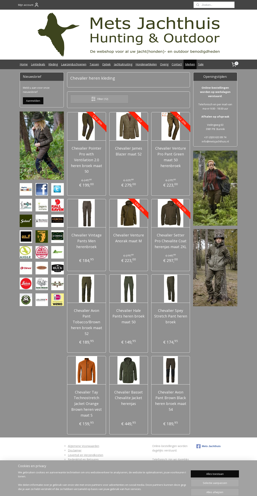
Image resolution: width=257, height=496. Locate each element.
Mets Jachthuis (208, 446)
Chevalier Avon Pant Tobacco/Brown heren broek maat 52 (86, 322)
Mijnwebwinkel (172, 488)
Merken (190, 64)
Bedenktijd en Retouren (83, 459)
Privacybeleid (76, 468)
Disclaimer (75, 450)
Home (24, 64)
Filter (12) (99, 98)
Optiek (106, 64)
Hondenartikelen (146, 64)
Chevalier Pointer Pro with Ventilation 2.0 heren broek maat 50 (86, 160)
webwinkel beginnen (137, 488)
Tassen (94, 64)
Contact (177, 64)
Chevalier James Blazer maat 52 (128, 151)
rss (121, 488)
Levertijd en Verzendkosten (85, 455)
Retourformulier (78, 464)
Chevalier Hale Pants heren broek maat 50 (128, 316)
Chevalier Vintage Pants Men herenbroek (86, 241)
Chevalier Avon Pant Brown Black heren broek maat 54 (170, 401)
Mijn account (28, 4)
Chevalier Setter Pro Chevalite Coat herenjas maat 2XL (171, 241)
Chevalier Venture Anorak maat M (128, 238)
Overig (164, 64)
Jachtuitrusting (123, 64)
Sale (201, 64)
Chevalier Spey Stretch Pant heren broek (170, 316)
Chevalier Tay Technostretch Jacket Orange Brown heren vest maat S (86, 404)
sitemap (113, 488)
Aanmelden (33, 100)
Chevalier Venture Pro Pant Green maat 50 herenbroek (170, 157)
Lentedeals (38, 64)
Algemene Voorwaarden (83, 446)
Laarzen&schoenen (73, 64)
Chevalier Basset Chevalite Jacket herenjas (128, 398)
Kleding (53, 64)
